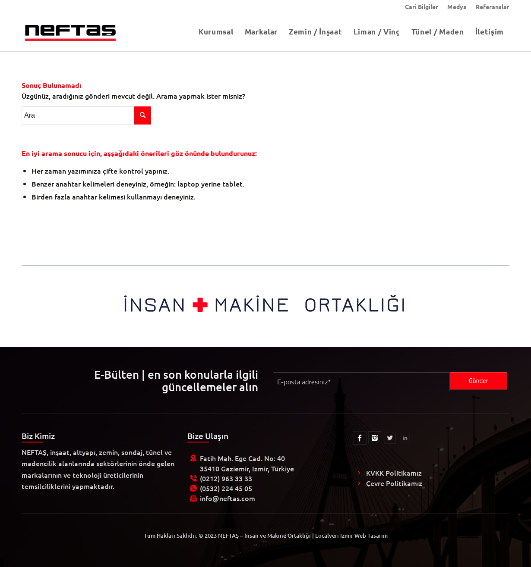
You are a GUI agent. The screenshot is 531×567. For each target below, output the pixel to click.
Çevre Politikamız (394, 483)
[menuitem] (422, 6)
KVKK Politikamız (394, 472)
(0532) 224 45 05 (226, 488)
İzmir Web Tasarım (364, 535)
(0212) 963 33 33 (226, 478)
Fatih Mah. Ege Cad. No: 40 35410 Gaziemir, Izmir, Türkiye (247, 463)
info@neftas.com (227, 498)
